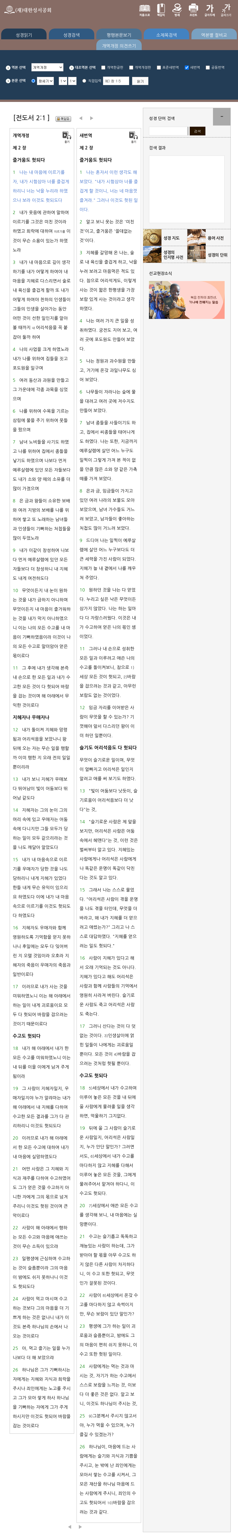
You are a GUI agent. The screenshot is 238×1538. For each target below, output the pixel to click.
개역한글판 (115, 67)
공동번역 (217, 67)
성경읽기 (24, 35)
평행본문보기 (119, 35)
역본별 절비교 (214, 35)
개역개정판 (143, 67)
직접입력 (94, 81)
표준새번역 (170, 67)
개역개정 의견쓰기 (119, 46)
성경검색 (71, 35)
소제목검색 (166, 35)
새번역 (195, 67)
